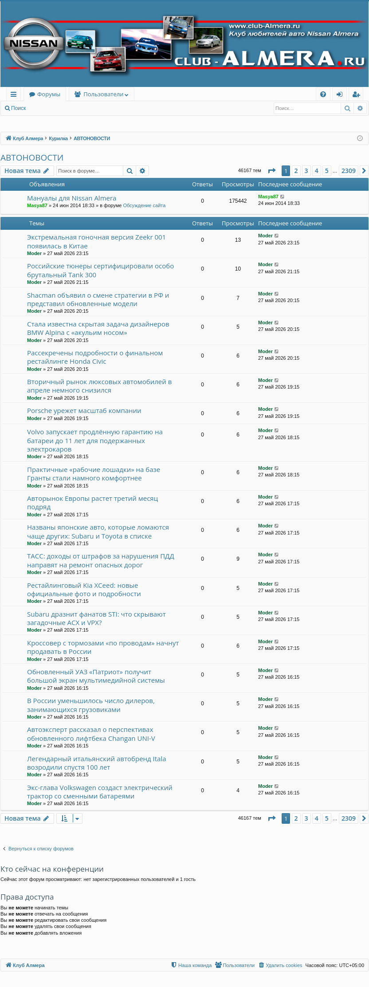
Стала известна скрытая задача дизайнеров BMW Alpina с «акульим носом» (98, 328)
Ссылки (15, 95)
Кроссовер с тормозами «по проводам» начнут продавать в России (103, 647)
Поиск (18, 108)
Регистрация (79, 108)
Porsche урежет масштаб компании (84, 410)
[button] (271, 170)
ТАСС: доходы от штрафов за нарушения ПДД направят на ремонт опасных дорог (100, 560)
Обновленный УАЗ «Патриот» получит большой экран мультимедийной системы (96, 675)
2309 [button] (349, 170)
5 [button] (327, 170)
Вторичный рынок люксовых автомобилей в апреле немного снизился (99, 385)
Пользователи (103, 94)
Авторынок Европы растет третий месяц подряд (92, 502)
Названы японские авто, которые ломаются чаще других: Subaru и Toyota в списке (98, 531)
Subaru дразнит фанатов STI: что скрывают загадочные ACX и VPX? (96, 618)
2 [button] (296, 170)
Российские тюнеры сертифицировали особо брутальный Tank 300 (100, 270)
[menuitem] (323, 94)
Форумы (48, 94)
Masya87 (37, 205)
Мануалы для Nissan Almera (71, 197)
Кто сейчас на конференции (52, 869)
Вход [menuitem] (341, 95)
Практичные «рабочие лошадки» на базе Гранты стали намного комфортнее (93, 473)
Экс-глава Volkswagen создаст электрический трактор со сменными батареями (100, 791)
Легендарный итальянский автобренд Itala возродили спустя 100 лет (96, 762)
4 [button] (316, 170)
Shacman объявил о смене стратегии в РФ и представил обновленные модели (98, 299)
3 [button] (306, 170)
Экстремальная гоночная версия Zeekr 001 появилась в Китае (96, 241)
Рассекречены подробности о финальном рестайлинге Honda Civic (95, 357)
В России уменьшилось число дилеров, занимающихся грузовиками (91, 704)
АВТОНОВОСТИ (31, 157)
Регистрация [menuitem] (358, 95)
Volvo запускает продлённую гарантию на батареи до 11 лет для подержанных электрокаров (95, 440)
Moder (34, 253)
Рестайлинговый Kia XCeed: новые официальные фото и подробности (84, 589)
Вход (45, 108)
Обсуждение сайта (144, 205)
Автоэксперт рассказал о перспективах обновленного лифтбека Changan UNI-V (91, 733)
